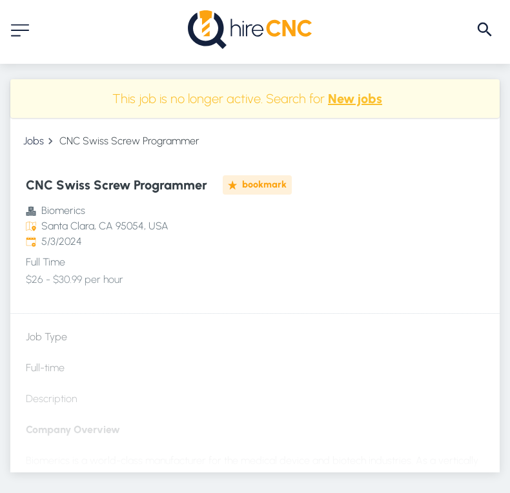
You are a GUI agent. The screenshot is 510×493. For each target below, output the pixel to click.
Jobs (33, 141)
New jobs (355, 98)
